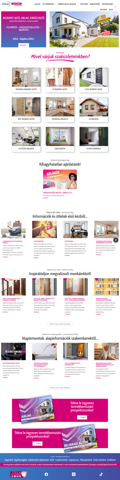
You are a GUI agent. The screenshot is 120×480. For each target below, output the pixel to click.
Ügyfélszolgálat (21, 459)
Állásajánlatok (86, 459)
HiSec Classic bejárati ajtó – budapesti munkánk (12, 299)
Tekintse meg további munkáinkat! (60, 324)
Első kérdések (38, 241)
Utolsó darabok (99, 459)
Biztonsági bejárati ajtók (11, 363)
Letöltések (111, 459)
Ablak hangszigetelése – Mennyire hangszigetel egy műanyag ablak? (105, 364)
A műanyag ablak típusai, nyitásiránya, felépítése (104, 242)
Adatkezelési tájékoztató (38, 459)
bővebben (45, 198)
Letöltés (83, 417)
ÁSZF (52, 459)
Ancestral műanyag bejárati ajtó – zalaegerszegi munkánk (75, 299)
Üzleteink (23, 45)
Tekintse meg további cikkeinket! (60, 388)
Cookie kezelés (61, 459)
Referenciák (69, 241)
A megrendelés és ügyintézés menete (12, 242)
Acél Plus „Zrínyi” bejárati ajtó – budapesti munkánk (44, 299)
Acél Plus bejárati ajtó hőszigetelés (72, 364)
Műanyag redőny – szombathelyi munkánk (103, 299)
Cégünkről (9, 459)
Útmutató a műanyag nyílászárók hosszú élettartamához (41, 364)
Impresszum (74, 459)
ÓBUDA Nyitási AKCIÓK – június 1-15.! (57, 192)
